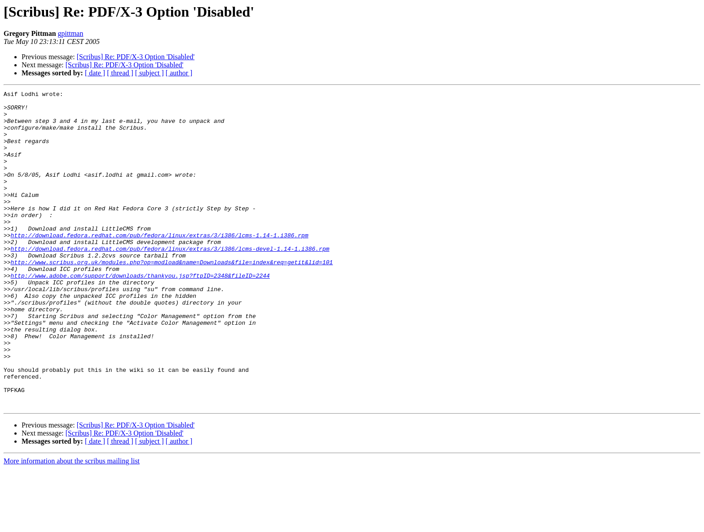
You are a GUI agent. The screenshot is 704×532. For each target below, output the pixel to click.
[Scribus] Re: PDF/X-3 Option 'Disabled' (136, 57)
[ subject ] (149, 73)
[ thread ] (120, 73)
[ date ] (95, 73)
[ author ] (179, 73)
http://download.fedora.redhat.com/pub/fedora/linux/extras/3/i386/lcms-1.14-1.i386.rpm (159, 265)
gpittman (71, 33)
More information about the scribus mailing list (72, 524)
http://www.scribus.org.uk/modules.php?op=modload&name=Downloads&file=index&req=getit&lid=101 (172, 297)
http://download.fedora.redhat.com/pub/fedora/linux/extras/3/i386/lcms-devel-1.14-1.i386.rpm (170, 281)
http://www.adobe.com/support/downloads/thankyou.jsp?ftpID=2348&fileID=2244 (140, 313)
